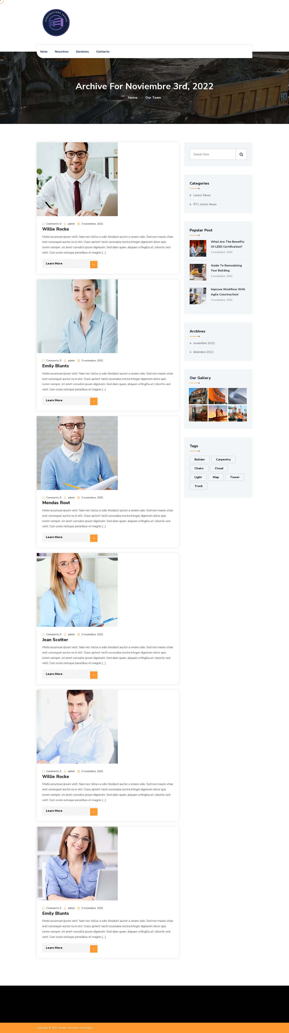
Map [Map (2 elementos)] (216, 477)
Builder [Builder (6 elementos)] (199, 459)
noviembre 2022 (204, 343)
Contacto (102, 52)
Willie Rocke (55, 229)
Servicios (82, 52)
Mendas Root (56, 503)
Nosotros (62, 52)
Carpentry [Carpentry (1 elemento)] (223, 459)
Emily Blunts (55, 366)
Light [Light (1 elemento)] (198, 477)
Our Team (153, 97)
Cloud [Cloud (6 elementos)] (219, 468)
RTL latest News (205, 204)
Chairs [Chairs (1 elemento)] (199, 468)
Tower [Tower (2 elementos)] (235, 477)
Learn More (72, 264)
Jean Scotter (55, 640)
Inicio (44, 52)
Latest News (202, 195)
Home (133, 97)
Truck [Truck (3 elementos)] (198, 486)
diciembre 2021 (203, 352)
